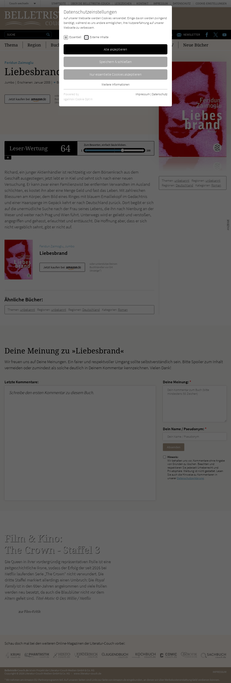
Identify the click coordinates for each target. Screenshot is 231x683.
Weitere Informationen (115, 84)
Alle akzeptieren (115, 49)
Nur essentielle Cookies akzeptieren (116, 74)
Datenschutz (159, 94)
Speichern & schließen (115, 61)
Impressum (143, 94)
